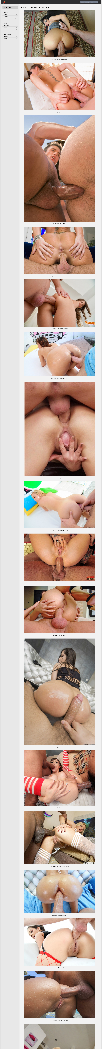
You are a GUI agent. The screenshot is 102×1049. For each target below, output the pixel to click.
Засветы (6, 18)
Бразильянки (7, 34)
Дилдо (5, 38)
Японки (6, 36)
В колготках (7, 21)
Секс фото (6, 10)
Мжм (5, 43)
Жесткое (6, 16)
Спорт (5, 14)
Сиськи (6, 12)
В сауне (6, 40)
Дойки (5, 23)
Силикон (6, 27)
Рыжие (5, 32)
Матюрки (6, 29)
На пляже (6, 25)
